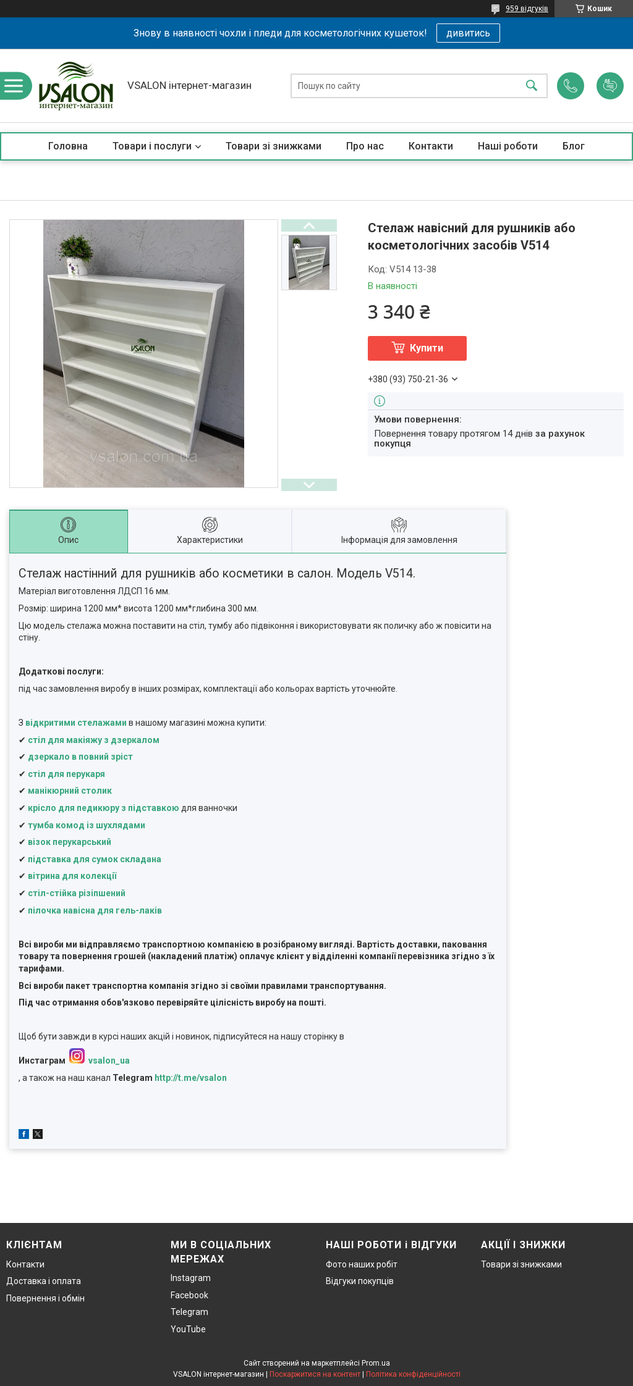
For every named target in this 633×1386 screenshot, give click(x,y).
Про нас (365, 146)
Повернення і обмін (45, 1298)
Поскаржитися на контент (315, 1374)
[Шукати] (531, 85)
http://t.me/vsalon (191, 1078)
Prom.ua (376, 1363)
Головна (68, 146)
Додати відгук (610, 85)
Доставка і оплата (43, 1281)
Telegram (189, 1312)
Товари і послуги (152, 146)
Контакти (431, 146)
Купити (426, 348)
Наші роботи (508, 146)
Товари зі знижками (273, 146)
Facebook (189, 1295)
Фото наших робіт (361, 1264)
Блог (574, 146)
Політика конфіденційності (413, 1374)
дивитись (468, 33)
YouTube (188, 1329)
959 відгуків (527, 8)
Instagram (191, 1278)
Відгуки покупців (360, 1281)
